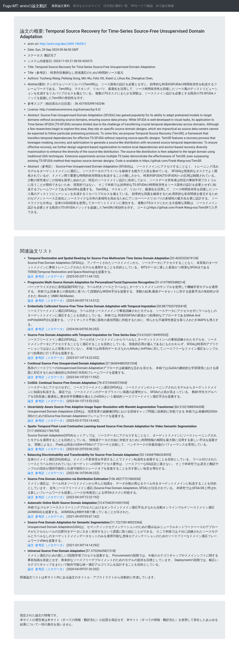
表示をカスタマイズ (86, 6)
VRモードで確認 (142, 6)
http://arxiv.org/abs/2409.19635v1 (63, 44)
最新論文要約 (61, 6)
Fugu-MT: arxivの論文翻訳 (25, 6)
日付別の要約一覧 (115, 6)
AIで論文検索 (165, 6)
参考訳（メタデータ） (50, 276)
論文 (31, 276)
